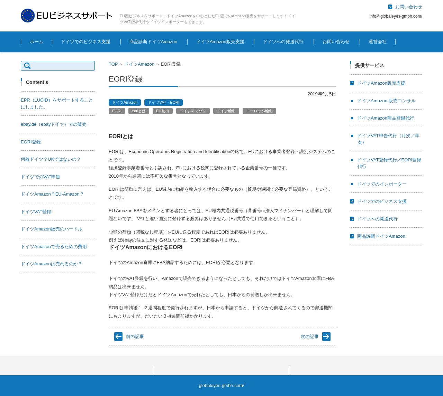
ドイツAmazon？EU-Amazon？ (52, 194)
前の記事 (135, 336)
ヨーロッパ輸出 (259, 111)
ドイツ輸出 (226, 111)
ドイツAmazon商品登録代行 (385, 118)
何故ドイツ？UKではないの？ (51, 159)
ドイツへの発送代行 (283, 41)
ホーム (36, 41)
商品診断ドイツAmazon (153, 41)
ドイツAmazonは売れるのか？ (51, 263)
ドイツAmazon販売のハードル (51, 229)
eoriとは (139, 111)
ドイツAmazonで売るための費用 (54, 246)
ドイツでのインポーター (382, 184)
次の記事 (310, 336)
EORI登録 (31, 141)
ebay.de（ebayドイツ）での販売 (54, 124)
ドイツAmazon (139, 64)
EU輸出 (162, 111)
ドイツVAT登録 (36, 211)
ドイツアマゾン (193, 111)
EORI (116, 111)
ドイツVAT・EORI (163, 102)
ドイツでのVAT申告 (40, 176)
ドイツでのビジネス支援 (85, 41)
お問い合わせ (336, 41)
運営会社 (378, 41)
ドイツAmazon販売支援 (220, 41)
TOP (113, 64)
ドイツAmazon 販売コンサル (386, 100)
